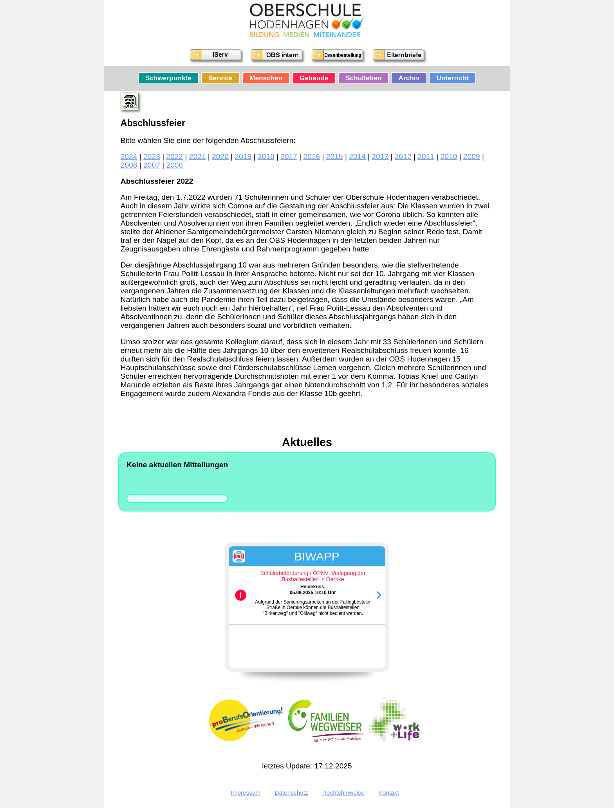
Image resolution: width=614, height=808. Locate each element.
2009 (471, 156)
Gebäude (314, 78)
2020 (220, 156)
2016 (311, 156)
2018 (266, 156)
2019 (243, 156)
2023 (151, 156)
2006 (174, 165)
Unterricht (453, 78)
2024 (129, 156)
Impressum (245, 792)
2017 (288, 156)
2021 (197, 156)
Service (220, 78)
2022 (174, 156)
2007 (151, 165)
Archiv (409, 78)
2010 (449, 156)
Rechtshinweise (343, 792)
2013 (380, 156)
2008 (129, 165)
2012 (403, 156)
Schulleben (363, 78)
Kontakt (389, 792)
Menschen (265, 78)
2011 (425, 156)
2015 (334, 156)
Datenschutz (291, 792)
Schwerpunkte (168, 78)
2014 (357, 156)
